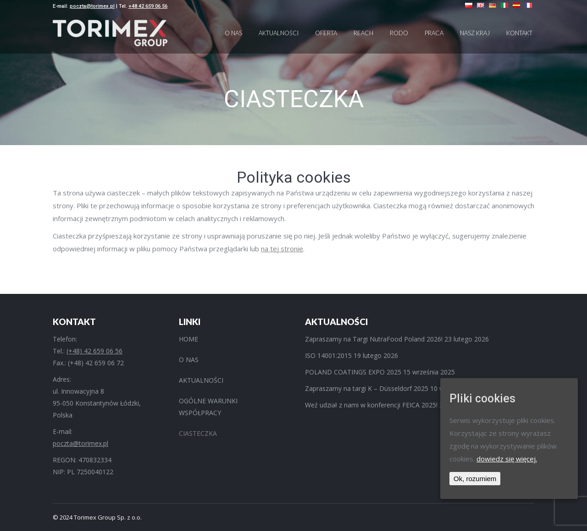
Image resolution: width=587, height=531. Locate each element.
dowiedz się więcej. (506, 458)
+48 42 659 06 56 (147, 6)
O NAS (189, 359)
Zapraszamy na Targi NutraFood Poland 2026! (374, 339)
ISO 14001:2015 (328, 355)
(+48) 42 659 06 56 (94, 351)
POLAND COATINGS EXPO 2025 (353, 372)
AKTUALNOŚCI (201, 380)
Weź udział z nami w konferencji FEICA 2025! (371, 405)
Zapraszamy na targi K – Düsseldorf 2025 (366, 388)
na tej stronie (282, 248)
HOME (188, 339)
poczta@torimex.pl (92, 6)
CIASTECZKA (198, 433)
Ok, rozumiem (475, 478)
